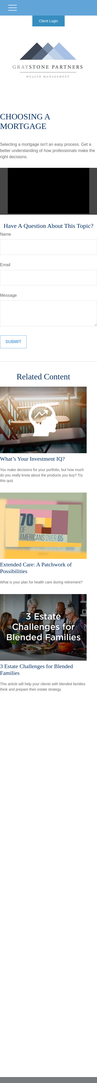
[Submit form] (13, 341)
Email (5, 265)
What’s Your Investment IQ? (32, 459)
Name (5, 234)
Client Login (48, 21)
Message (8, 295)
